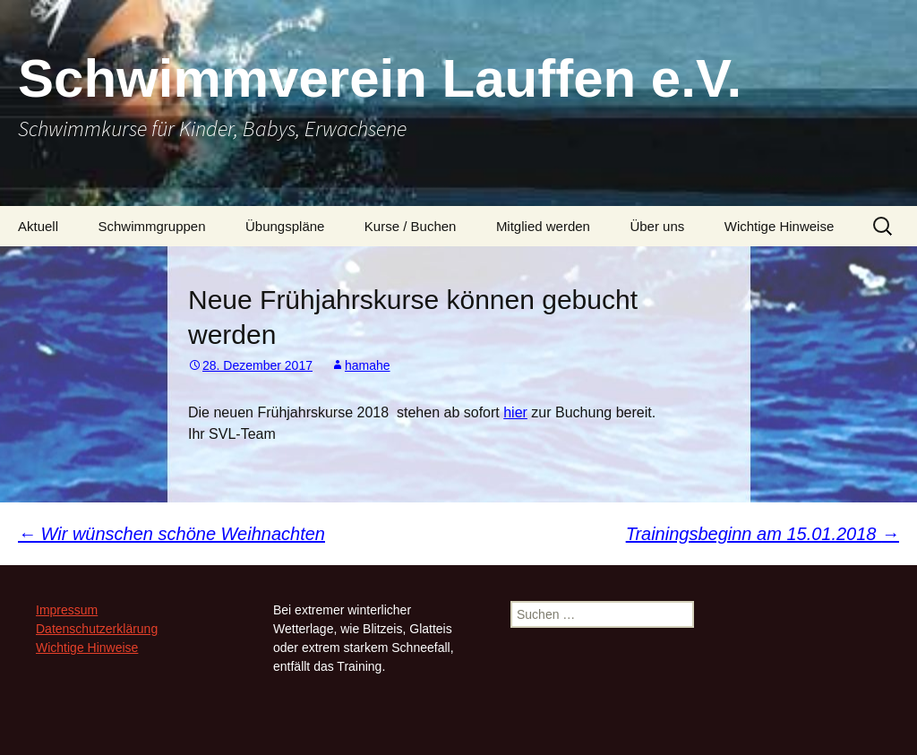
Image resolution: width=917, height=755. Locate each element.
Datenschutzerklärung (97, 629)
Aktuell (38, 226)
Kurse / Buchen (410, 226)
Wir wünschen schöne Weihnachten (171, 534)
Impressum (67, 610)
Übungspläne (284, 226)
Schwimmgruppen (151, 226)
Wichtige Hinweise (779, 226)
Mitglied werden (543, 226)
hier (515, 412)
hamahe (367, 365)
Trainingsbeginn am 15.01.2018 (762, 534)
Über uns (657, 226)
